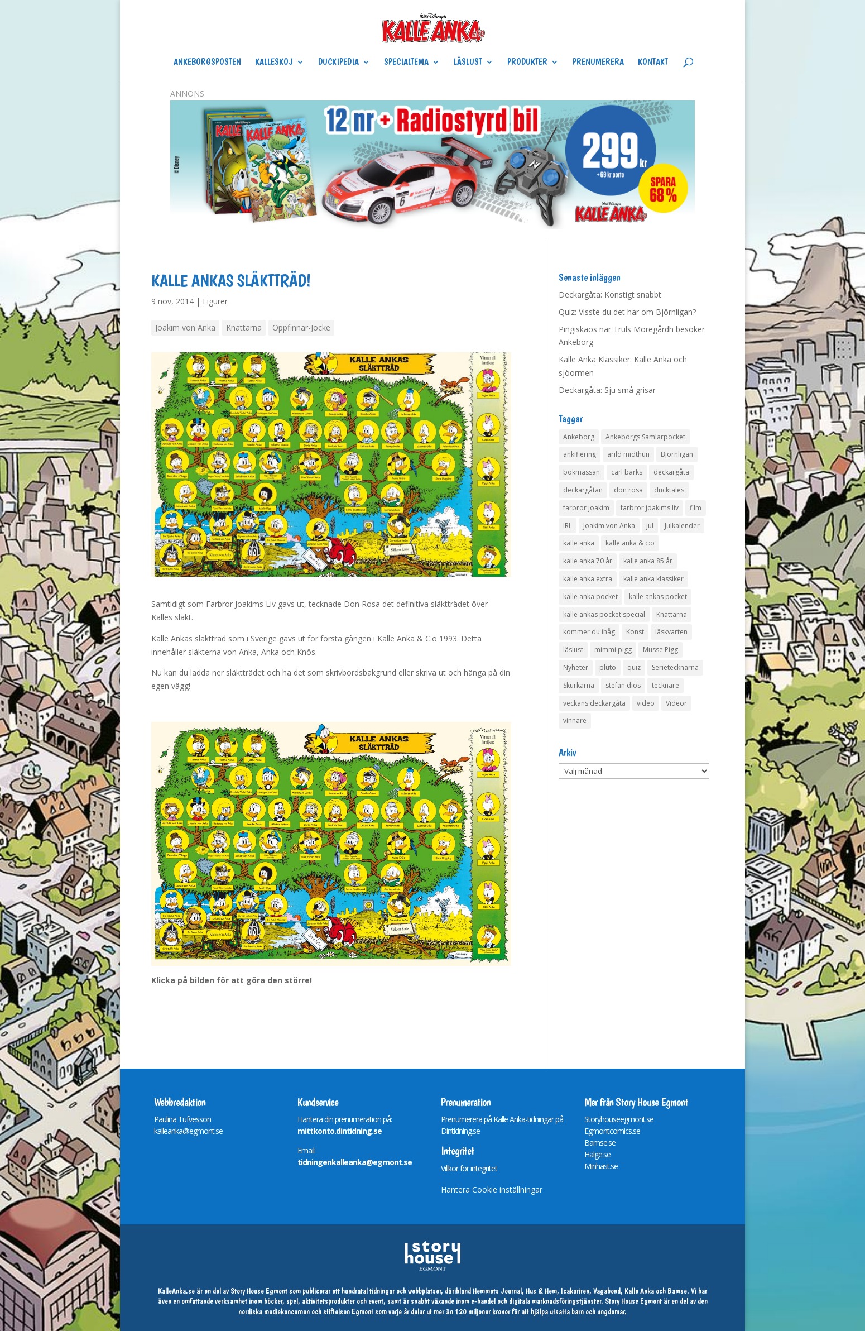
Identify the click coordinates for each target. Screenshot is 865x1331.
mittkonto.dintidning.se (339, 1131)
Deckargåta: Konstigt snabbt (610, 294)
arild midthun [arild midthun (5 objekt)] (628, 454)
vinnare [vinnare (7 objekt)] (575, 720)
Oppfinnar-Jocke (301, 327)
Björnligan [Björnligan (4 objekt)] (677, 454)
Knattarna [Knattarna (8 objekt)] (671, 614)
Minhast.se (601, 1166)
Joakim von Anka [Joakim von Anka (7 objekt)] (609, 525)
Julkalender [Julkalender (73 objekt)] (682, 525)
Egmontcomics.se (612, 1131)
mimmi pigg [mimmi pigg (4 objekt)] (613, 649)
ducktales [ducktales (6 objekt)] (669, 490)
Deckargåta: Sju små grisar (607, 390)
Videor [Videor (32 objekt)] (676, 703)
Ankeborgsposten (207, 62)
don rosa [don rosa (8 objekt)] (628, 490)
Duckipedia (338, 62)
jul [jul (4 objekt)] (649, 525)
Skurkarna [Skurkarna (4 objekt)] (578, 685)
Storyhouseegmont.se (618, 1119)
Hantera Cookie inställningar (491, 1189)
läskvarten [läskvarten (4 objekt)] (671, 631)
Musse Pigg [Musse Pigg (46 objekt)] (660, 649)
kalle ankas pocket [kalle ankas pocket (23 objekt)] (658, 596)
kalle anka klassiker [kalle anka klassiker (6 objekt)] (653, 578)
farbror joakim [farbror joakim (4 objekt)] (586, 508)
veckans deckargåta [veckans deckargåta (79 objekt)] (594, 703)
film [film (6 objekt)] (695, 508)
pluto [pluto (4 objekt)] (607, 667)
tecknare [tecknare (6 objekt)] (665, 685)
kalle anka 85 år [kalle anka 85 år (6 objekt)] (647, 561)
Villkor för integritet (469, 1168)
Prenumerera (598, 62)
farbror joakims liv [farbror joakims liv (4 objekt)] (650, 508)
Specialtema (406, 62)
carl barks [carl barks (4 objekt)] (626, 472)
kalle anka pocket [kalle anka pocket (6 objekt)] (590, 596)
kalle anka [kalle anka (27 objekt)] (578, 543)
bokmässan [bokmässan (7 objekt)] (581, 472)
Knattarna (244, 327)
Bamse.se (600, 1142)
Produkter (527, 62)
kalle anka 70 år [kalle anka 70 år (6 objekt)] (587, 561)
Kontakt (653, 62)
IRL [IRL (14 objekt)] (567, 525)
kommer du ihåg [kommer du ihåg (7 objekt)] (589, 631)
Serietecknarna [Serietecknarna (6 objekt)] (675, 667)
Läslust (468, 62)
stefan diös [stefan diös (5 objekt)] (623, 685)
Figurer (215, 301)
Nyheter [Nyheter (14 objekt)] (575, 667)
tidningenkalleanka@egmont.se (354, 1162)
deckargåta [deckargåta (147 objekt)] (671, 472)
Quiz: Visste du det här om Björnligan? (627, 312)
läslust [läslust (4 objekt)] (573, 649)
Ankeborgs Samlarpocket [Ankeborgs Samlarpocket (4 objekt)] (645, 437)
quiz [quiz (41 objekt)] (634, 667)
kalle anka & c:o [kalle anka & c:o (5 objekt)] (630, 543)
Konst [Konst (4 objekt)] (635, 631)
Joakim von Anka (185, 327)
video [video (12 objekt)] (646, 703)
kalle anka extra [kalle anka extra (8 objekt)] (587, 578)
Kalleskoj (274, 62)
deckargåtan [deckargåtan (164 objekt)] (583, 490)
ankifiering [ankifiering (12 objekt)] (579, 454)
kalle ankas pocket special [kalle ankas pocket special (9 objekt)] (604, 614)
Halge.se (597, 1154)
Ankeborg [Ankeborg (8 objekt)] (578, 437)
